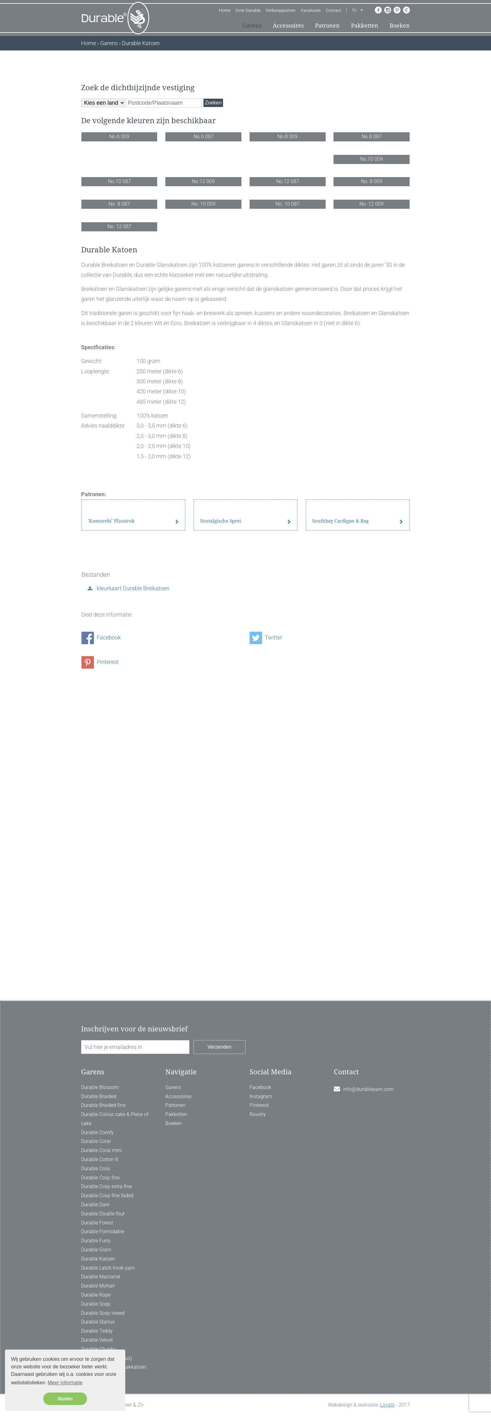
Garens (251, 25)
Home (224, 10)
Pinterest (100, 1036)
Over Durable (248, 10)
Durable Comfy (97, 1205)
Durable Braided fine (103, 1178)
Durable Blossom (100, 1160)
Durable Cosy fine (100, 1250)
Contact (333, 10)
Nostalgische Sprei (220, 900)
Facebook (101, 1011)
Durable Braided (98, 1169)
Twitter (266, 1011)
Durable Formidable (102, 1304)
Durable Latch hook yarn (108, 1340)
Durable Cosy (95, 1241)
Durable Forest (97, 1295)
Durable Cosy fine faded (107, 1268)
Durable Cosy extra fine (106, 1259)
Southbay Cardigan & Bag (340, 900)
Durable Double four (103, 1286)
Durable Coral (96, 1214)
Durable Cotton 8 (99, 1232)
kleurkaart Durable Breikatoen (132, 962)
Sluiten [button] (65, 1398)
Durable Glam (96, 1322)
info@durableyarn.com (368, 1162)
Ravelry (258, 1187)
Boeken (400, 25)
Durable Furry (96, 1313)
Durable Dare (95, 1277)
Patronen (327, 25)
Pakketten (364, 25)
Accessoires (288, 25)
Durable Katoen (98, 1331)
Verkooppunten (281, 10)
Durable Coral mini (101, 1223)
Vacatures (311, 10)
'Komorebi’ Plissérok (111, 900)
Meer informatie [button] (65, 1382)
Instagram (261, 1169)
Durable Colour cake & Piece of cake (114, 1191)
